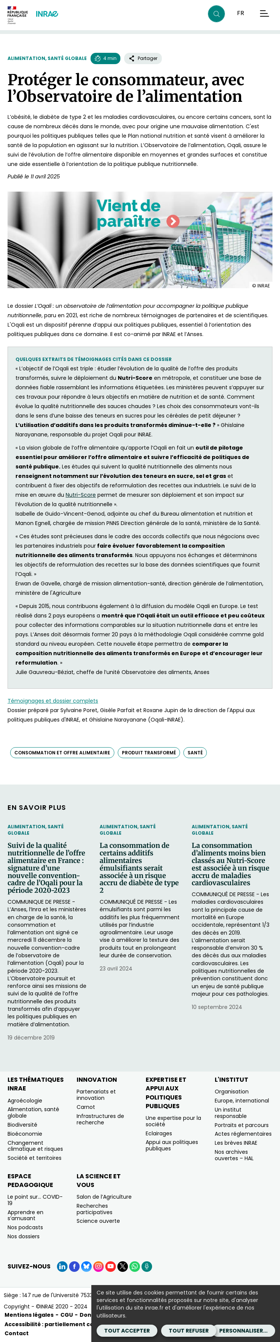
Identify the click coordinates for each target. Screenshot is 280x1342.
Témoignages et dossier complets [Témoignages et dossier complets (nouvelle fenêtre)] (53, 701)
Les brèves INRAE (236, 1143)
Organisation (232, 1091)
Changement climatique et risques (35, 1146)
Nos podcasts (25, 1227)
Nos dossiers (24, 1236)
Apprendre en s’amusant (25, 1215)
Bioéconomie (25, 1134)
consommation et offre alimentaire (62, 752)
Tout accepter (127, 1330)
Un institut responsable (231, 1113)
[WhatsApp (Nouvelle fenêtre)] (134, 1266)
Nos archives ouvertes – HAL (234, 1155)
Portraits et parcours (242, 1125)
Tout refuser (189, 1330)
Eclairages (159, 1133)
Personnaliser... (243, 1330)
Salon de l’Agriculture (104, 1197)
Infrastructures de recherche (100, 1119)
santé (195, 752)
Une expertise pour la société (173, 1121)
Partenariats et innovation (96, 1095)
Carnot (86, 1107)
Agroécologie (25, 1100)
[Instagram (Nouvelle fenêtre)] (98, 1266)
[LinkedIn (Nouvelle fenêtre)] (62, 1266)
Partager (143, 58)
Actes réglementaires (243, 1134)
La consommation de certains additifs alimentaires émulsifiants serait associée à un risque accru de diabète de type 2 (139, 868)
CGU (66, 1315)
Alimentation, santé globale (47, 58)
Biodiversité (22, 1125)
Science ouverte (98, 1221)
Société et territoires (35, 1158)
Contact (17, 1333)
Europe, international (242, 1100)
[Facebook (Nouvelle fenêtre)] (74, 1266)
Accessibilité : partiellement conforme (60, 1324)
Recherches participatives (94, 1209)
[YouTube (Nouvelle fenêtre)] (110, 1266)
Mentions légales (29, 1315)
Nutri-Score (81, 495)
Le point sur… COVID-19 (35, 1200)
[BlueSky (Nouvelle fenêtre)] (86, 1266)
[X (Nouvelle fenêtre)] (122, 1266)
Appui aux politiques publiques (172, 1145)
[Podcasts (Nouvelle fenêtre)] (147, 1266)
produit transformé (149, 752)
